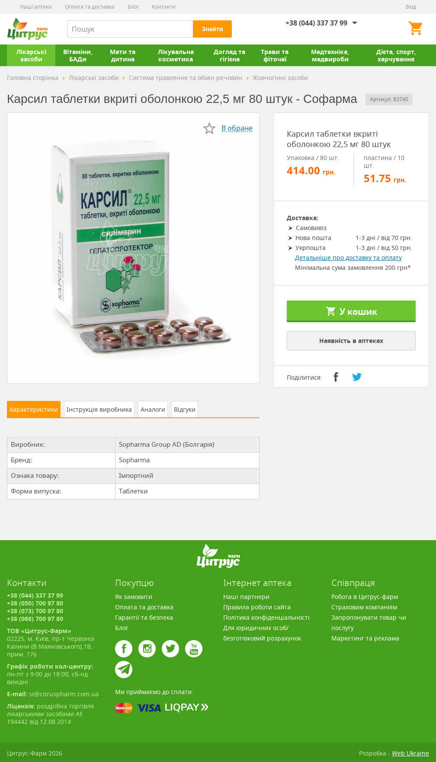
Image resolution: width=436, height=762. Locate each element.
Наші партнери (246, 596)
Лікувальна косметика (176, 55)
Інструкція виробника (99, 409)
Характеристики (34, 409)
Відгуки (185, 409)
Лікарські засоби (31, 55)
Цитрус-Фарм (27, 29)
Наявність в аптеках (351, 340)
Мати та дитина (122, 55)
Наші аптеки (36, 6)
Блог (133, 6)
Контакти (164, 6)
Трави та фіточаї (275, 55)
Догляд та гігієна (229, 55)
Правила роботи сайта (257, 607)
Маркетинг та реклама (365, 638)
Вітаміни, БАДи (78, 55)
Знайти (212, 29)
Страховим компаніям (364, 607)
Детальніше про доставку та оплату (348, 257)
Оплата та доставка (90, 6)
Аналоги (153, 409)
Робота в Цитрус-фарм (364, 596)
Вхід (411, 6)
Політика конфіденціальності (266, 617)
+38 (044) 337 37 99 (316, 23)
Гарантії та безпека (144, 617)
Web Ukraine (410, 753)
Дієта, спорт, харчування (396, 55)
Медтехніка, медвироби (330, 55)
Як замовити (133, 596)
